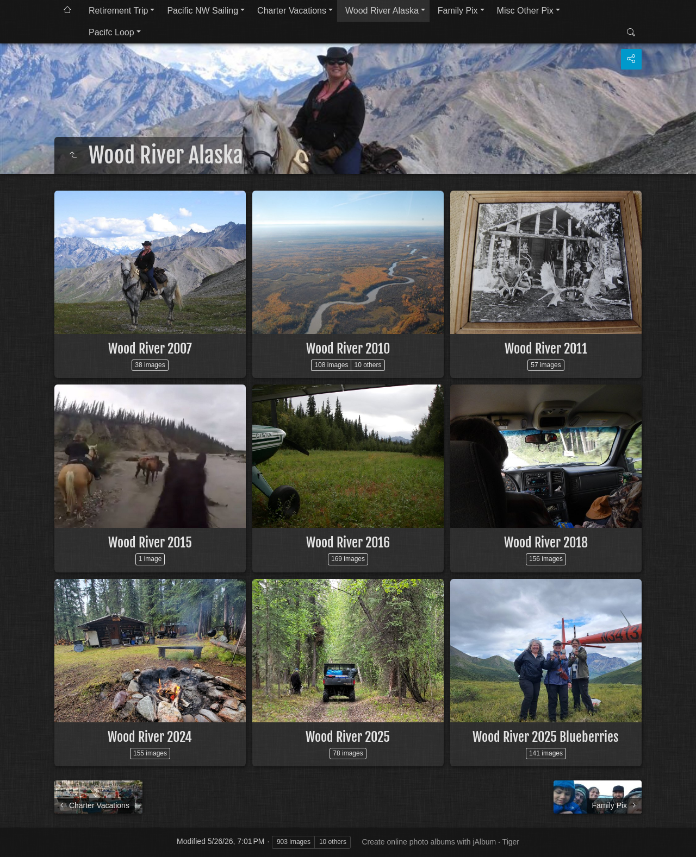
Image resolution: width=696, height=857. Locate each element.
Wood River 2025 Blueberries (546, 737)
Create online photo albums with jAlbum (429, 841)
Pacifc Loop (111, 32)
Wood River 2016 (348, 542)
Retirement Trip (118, 10)
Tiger (510, 841)
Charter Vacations (291, 10)
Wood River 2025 (348, 737)
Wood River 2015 (150, 542)
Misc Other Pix (525, 10)
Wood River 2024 (150, 737)
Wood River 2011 (546, 349)
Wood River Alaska (382, 10)
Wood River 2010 (348, 349)
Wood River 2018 (546, 542)
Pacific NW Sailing (202, 10)
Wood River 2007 (150, 349)
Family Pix (458, 10)
